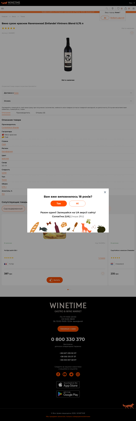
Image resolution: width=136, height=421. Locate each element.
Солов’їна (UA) (61, 216)
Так (59, 203)
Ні (77, 203)
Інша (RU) (78, 216)
